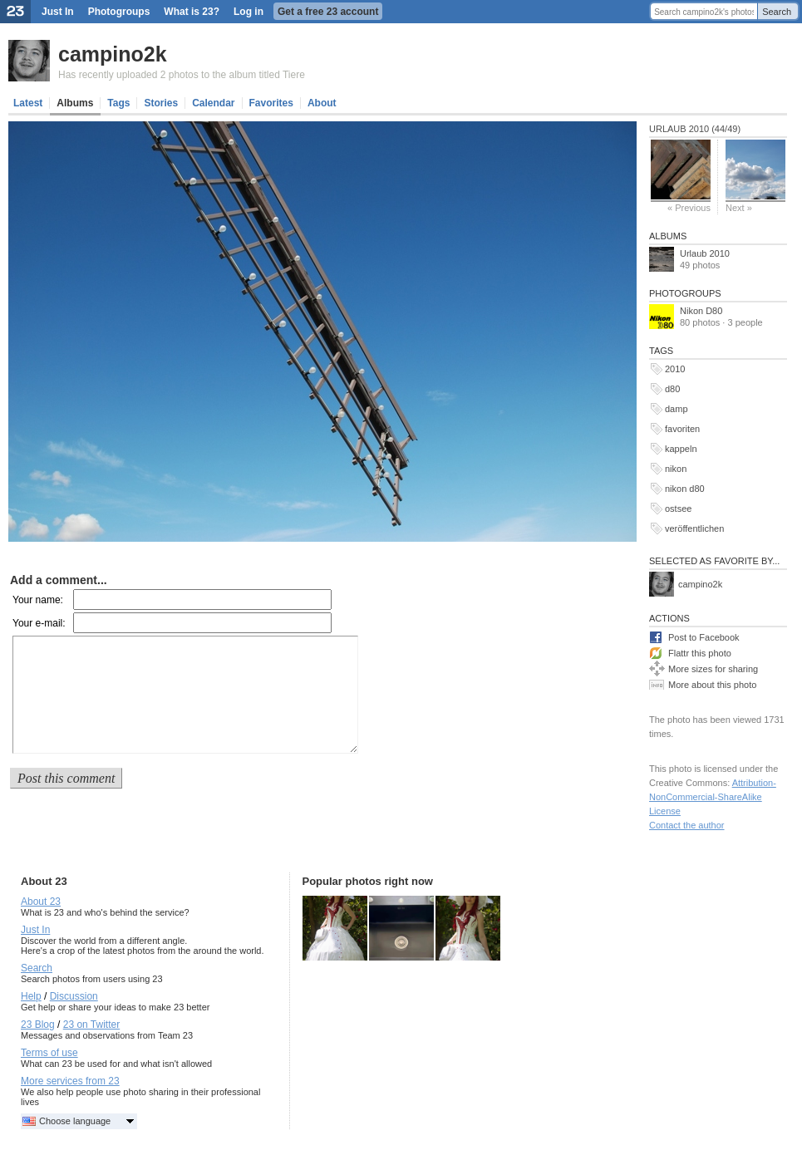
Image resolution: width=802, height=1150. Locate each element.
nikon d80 (685, 489)
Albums (75, 103)
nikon (675, 469)
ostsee (678, 509)
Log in (248, 11)
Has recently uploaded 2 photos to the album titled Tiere (181, 75)
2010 (675, 369)
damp (676, 409)
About (322, 103)
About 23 (41, 901)
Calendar (213, 103)
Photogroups (119, 11)
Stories (161, 103)
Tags (118, 103)
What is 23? (191, 11)
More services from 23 (70, 1081)
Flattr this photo (699, 653)
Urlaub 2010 (705, 253)
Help (31, 996)
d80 (672, 389)
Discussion (74, 996)
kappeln (681, 449)
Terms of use (49, 1053)
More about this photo (712, 685)
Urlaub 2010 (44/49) (694, 129)
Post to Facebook (704, 637)
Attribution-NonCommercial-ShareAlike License (712, 797)
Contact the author (687, 825)
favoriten (682, 429)
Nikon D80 (701, 311)
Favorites (271, 103)
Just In (58, 11)
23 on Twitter (91, 1024)
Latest (27, 103)
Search (776, 12)
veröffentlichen (694, 528)
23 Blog (38, 1024)
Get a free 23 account (328, 11)
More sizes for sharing (713, 669)
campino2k (112, 54)
